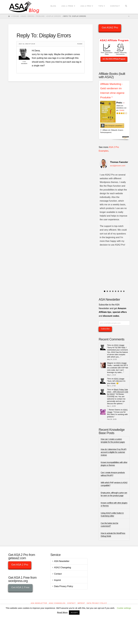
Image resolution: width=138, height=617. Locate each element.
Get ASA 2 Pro (19, 564)
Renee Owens (114, 410)
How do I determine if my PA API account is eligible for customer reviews (113, 452)
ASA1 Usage (119, 345)
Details (121, 110)
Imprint (57, 580)
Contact (58, 574)
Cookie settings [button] (124, 608)
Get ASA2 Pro (110, 27)
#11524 (79, 43)
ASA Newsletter (61, 561)
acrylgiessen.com (117, 166)
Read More (62, 612)
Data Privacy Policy (63, 586)
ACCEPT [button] (74, 613)
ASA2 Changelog (62, 567)
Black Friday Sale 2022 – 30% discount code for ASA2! (117, 391)
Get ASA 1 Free (20, 587)
